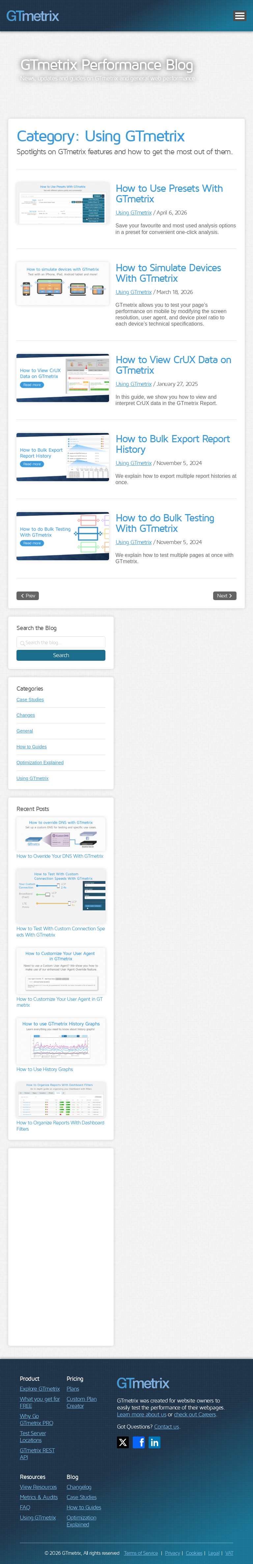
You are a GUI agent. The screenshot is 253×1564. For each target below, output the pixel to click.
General (24, 731)
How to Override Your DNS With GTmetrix (59, 856)
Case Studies (30, 699)
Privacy (172, 1553)
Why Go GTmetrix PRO (36, 1419)
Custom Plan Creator (82, 1402)
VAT (229, 1553)
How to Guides (31, 746)
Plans (73, 1388)
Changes (25, 715)
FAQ (25, 1507)
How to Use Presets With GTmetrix (169, 193)
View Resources (38, 1486)
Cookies (194, 1553)
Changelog (79, 1486)
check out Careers (195, 1414)
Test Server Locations (33, 1436)
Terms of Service (141, 1553)
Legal (213, 1553)
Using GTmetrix (134, 212)
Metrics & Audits (39, 1496)
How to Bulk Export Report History (173, 443)
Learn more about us (141, 1414)
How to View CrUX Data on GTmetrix (173, 364)
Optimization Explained (40, 762)
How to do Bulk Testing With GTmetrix (165, 522)
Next (222, 595)
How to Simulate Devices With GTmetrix (168, 272)
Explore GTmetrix (40, 1388)
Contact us (166, 1426)
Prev (30, 595)
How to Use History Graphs (44, 1069)
